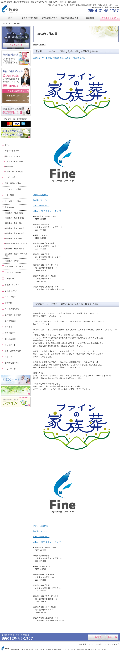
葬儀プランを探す (12, 151)
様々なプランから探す (13, 156)
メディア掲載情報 (12, 309)
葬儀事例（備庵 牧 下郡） (15, 218)
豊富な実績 (9, 207)
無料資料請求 (10, 321)
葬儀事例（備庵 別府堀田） (15, 228)
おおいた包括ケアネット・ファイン (47, 211)
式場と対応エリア (12, 195)
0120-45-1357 (103, 9)
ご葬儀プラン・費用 (13, 189)
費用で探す (9, 166)
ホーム (7, 145)
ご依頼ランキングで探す (14, 161)
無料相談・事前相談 (13, 315)
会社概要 (8, 303)
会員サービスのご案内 (14, 266)
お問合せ (8, 327)
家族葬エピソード (12, 285)
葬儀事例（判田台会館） (14, 213)
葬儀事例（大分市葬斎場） (15, 249)
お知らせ (8, 357)
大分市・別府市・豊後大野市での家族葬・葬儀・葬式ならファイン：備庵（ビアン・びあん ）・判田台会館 (38, 2)
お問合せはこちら (103, 637)
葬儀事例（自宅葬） (12, 261)
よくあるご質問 (11, 291)
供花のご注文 (10, 339)
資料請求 (99, 2)
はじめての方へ (11, 177)
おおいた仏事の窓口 (41, 206)
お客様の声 (9, 279)
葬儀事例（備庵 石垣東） (14, 238)
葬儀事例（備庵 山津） (14, 223)
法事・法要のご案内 (13, 351)
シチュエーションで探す (14, 172)
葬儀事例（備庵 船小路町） (15, 233)
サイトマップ (10, 369)
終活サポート (10, 345)
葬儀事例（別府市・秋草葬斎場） (16, 255)
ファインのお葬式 (40, 195)
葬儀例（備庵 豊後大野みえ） (16, 243)
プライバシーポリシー (97, 644)
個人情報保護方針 (12, 363)
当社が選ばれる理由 (13, 201)
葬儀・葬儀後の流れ (13, 183)
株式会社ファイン (40, 200)
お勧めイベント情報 (13, 272)
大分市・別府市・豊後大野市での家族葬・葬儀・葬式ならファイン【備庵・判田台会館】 (60, 649)
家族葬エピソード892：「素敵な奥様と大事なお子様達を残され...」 (68, 51)
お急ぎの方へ (10, 333)
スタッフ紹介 (10, 297)
